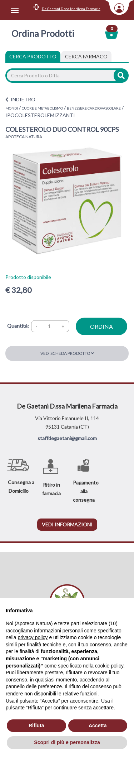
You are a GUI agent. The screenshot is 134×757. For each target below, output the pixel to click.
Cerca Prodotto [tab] (32, 56)
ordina (101, 326)
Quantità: (18, 326)
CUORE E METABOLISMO (42, 108)
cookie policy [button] (109, 666)
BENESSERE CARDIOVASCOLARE (94, 108)
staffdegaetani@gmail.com (67, 438)
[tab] (86, 56)
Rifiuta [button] (36, 725)
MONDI (11, 108)
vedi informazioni (67, 524)
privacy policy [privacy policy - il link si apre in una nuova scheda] (33, 637)
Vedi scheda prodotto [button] (67, 353)
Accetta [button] (98, 725)
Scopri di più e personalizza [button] (67, 742)
